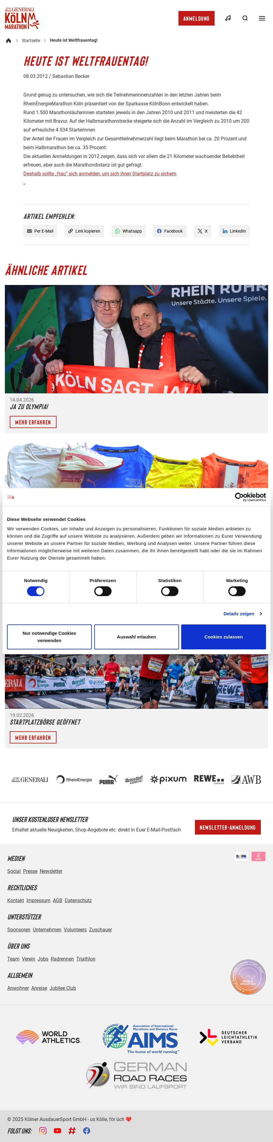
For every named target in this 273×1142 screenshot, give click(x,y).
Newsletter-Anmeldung (228, 827)
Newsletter (51, 871)
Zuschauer (100, 930)
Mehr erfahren (33, 422)
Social (14, 871)
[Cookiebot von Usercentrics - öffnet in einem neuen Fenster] (239, 496)
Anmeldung (196, 18)
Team (13, 959)
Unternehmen (47, 930)
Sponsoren (18, 930)
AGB (57, 900)
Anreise (39, 988)
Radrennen (62, 959)
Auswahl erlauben (136, 636)
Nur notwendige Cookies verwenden (49, 637)
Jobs (43, 959)
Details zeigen (238, 613)
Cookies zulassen (224, 636)
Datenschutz (78, 900)
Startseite (31, 40)
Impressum (38, 900)
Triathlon (85, 959)
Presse (30, 871)
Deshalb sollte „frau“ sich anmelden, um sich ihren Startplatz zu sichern (99, 174)
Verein (28, 959)
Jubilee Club (63, 988)
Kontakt (15, 900)
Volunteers (75, 930)
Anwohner (18, 988)
